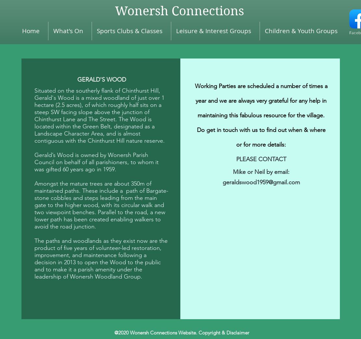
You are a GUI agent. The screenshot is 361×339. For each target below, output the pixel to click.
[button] (303, 31)
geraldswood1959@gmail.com (261, 182)
